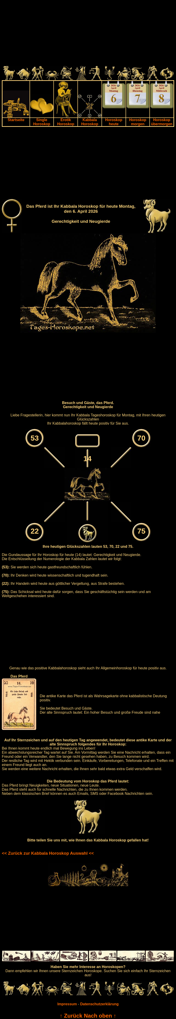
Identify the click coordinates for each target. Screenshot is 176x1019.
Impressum (67, 1004)
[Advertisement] (88, 34)
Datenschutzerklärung (99, 1004)
